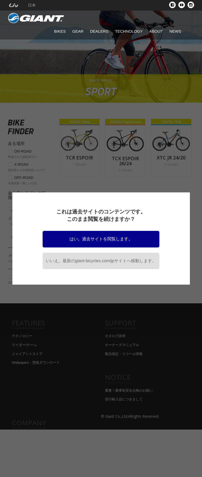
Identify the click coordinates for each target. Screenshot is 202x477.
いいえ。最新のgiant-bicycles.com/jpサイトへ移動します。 (101, 261)
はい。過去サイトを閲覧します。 (101, 239)
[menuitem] (13, 5)
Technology (129, 31)
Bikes (60, 31)
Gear (78, 31)
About (156, 31)
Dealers (99, 31)
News (175, 31)
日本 (32, 5)
